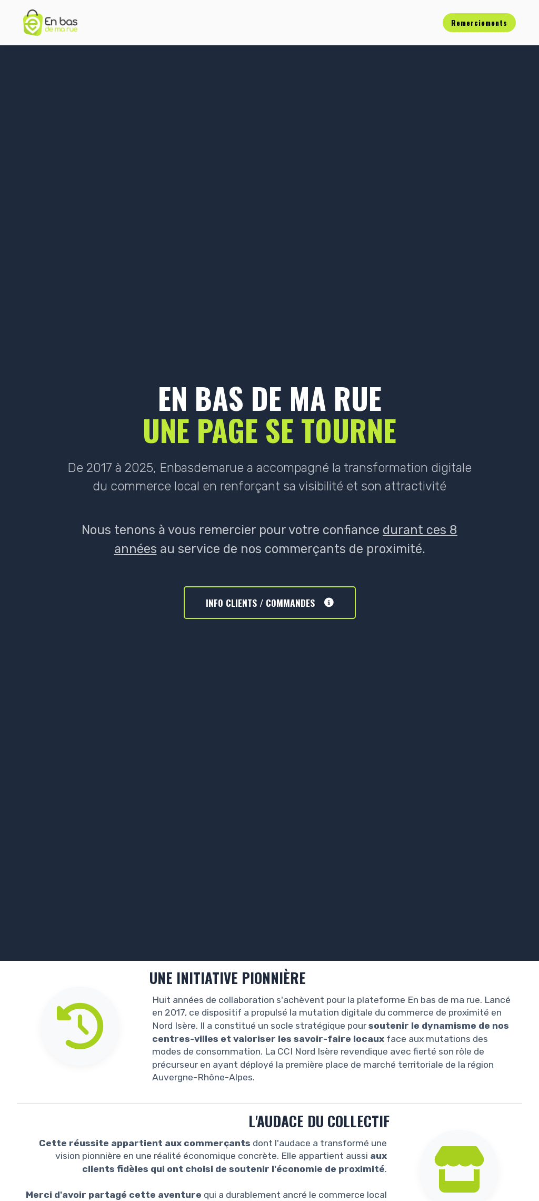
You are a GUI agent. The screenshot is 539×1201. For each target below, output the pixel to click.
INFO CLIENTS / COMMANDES (270, 602)
